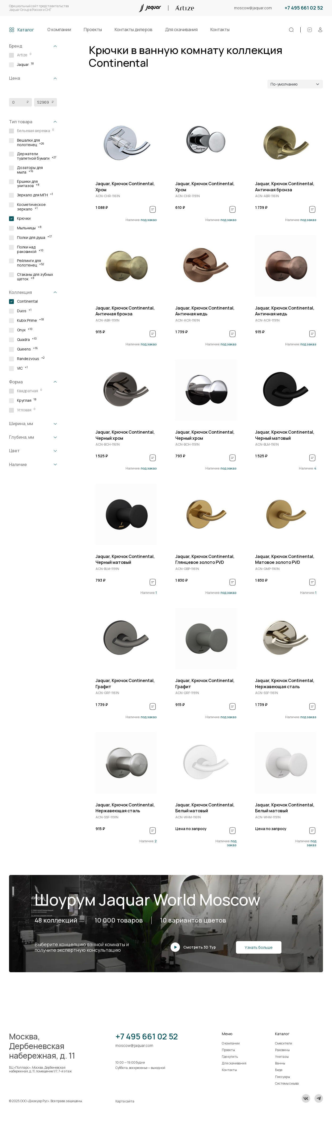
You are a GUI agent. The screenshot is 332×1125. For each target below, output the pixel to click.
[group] (126, 141)
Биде (278, 1070)
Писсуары (282, 1077)
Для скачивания (181, 29)
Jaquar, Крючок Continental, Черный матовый (284, 435)
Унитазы (282, 1056)
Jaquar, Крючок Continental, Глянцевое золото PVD (205, 559)
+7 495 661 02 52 (304, 8)
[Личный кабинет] (320, 29)
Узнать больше (259, 947)
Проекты (93, 29)
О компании (59, 29)
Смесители (283, 1043)
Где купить (230, 1056)
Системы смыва (287, 1083)
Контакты (220, 29)
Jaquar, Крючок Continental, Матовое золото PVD (284, 559)
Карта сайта (124, 1101)
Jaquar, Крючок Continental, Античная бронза (284, 186)
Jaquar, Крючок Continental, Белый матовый (205, 808)
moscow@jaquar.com (253, 8)
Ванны (280, 1063)
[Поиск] (291, 29)
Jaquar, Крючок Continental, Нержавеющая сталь (284, 683)
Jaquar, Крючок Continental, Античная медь (205, 311)
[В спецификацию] (153, 209)
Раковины (282, 1050)
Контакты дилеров (133, 29)
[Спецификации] (309, 29)
